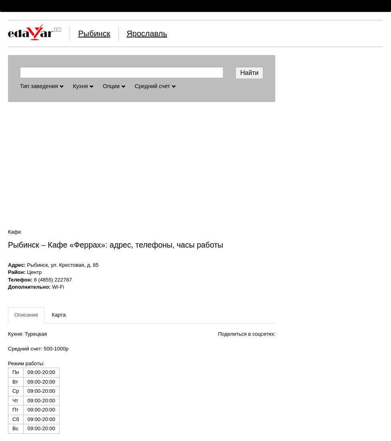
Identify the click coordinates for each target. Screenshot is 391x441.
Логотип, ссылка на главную (34, 32)
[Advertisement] (141, 165)
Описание (26, 315)
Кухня (83, 86)
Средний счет (155, 86)
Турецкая (36, 334)
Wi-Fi (58, 287)
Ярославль (146, 33)
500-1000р (56, 349)
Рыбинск (94, 33)
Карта (59, 315)
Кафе (14, 232)
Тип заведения (41, 86)
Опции (114, 86)
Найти (249, 72)
